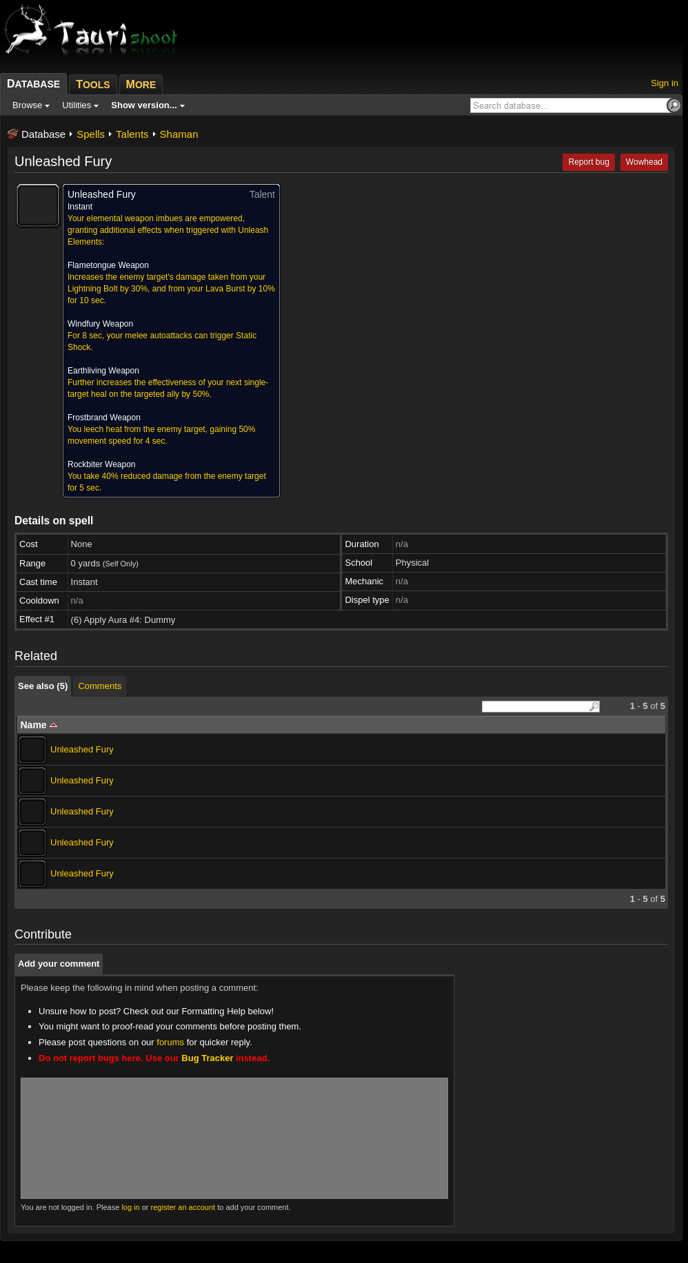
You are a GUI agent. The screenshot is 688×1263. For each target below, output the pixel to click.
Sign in (664, 83)
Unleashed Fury (82, 749)
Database (43, 134)
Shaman (179, 134)
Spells (91, 134)
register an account (183, 1207)
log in (130, 1207)
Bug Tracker (207, 1058)
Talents (132, 134)
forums (170, 1042)
